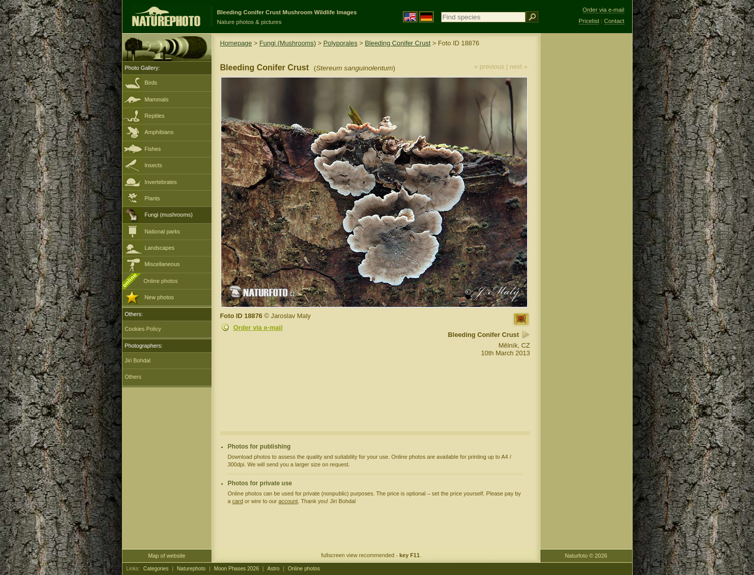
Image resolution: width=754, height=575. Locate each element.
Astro (273, 568)
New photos (159, 297)
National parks (162, 231)
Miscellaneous (162, 264)
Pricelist (589, 21)
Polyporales (340, 43)
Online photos (161, 281)
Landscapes (160, 248)
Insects (153, 165)
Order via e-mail (258, 327)
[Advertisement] (586, 196)
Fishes (153, 149)
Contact (614, 21)
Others (133, 377)
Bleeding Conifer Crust (398, 43)
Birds (151, 83)
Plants (152, 198)
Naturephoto (191, 568)
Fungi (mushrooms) (169, 215)
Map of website (166, 556)
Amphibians (159, 132)
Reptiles (155, 116)
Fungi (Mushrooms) (287, 43)
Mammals (157, 99)
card (237, 501)
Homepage (236, 43)
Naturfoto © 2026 (586, 556)
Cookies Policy (143, 329)
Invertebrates (161, 182)
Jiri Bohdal (138, 360)
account (288, 501)
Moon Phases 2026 (236, 568)
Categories (156, 568)
